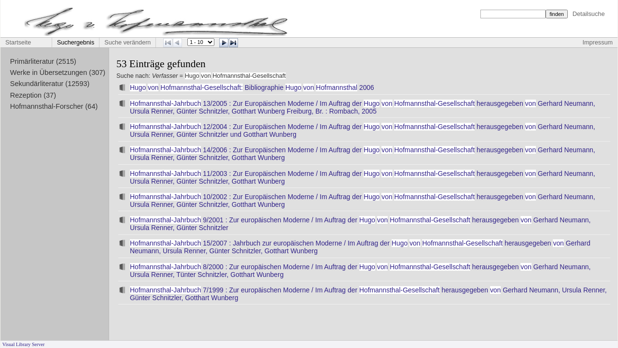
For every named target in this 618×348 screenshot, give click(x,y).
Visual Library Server (23, 344)
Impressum (598, 42)
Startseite (18, 42)
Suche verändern (127, 42)
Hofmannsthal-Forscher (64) (54, 106)
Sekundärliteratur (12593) (50, 83)
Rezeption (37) (33, 95)
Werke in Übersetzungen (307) (57, 72)
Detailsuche (589, 13)
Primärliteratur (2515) (43, 61)
